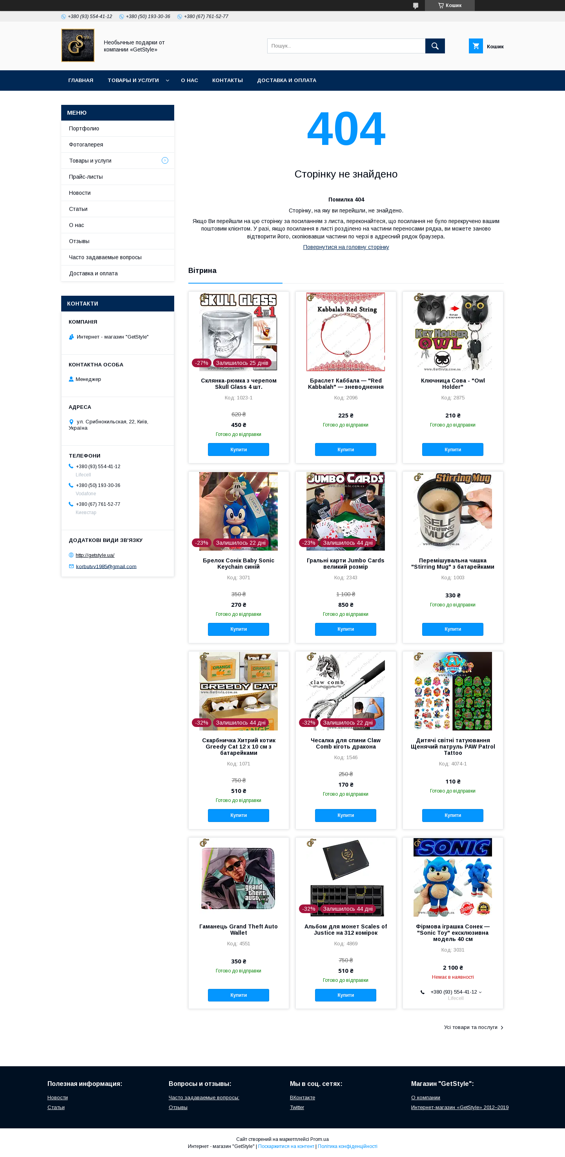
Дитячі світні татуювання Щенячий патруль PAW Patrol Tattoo (453, 746)
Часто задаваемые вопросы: (204, 1097)
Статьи (78, 209)
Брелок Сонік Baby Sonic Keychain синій (238, 563)
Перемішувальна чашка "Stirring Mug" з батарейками (452, 563)
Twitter (297, 1107)
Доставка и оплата (286, 80)
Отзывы (79, 241)
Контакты (227, 80)
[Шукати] (435, 45)
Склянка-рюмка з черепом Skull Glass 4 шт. (239, 383)
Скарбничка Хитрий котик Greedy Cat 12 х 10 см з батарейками (238, 746)
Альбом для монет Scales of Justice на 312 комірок (345, 929)
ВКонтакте (302, 1097)
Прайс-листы (86, 177)
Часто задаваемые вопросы (105, 257)
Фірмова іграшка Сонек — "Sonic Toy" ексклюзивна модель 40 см (453, 932)
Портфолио (84, 128)
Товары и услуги (133, 80)
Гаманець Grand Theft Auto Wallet (238, 929)
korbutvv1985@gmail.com (106, 566)
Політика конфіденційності (347, 1146)
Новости (80, 193)
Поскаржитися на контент (286, 1146)
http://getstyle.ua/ (95, 555)
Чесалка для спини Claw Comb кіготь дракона (346, 743)
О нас (189, 80)
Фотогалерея (86, 144)
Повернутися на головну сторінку (346, 247)
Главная (80, 80)
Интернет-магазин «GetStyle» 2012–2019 (459, 1107)
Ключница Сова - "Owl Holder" (453, 383)
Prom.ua (319, 1139)
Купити (238, 449)
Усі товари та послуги (471, 1027)
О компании (425, 1097)
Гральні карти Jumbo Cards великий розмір (346, 563)
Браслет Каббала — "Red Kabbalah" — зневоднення (346, 383)
